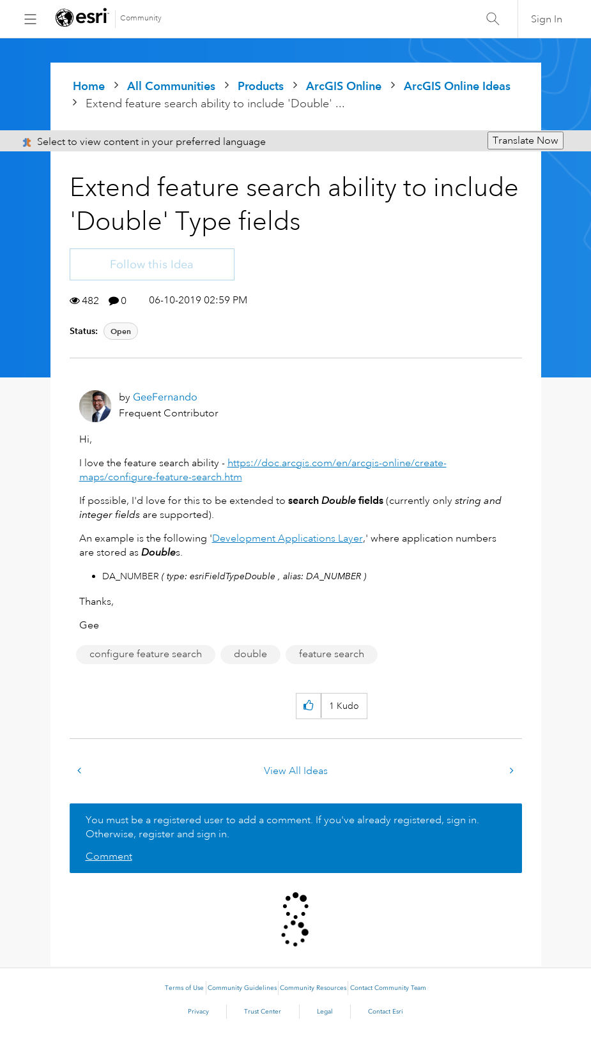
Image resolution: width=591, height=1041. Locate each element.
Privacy (198, 1011)
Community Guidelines (242, 988)
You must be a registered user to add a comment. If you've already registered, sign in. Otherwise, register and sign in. (282, 827)
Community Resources (313, 988)
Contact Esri (385, 1011)
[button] (308, 706)
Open (121, 331)
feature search (331, 654)
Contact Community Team (388, 988)
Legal (325, 1011)
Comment (109, 856)
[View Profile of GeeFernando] (165, 397)
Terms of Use (184, 988)
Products (261, 86)
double (250, 654)
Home (89, 86)
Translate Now (525, 140)
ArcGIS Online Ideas (457, 86)
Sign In (546, 19)
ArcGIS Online (343, 86)
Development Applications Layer (287, 538)
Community (141, 18)
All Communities (171, 86)
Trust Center (262, 1011)
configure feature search (145, 654)
